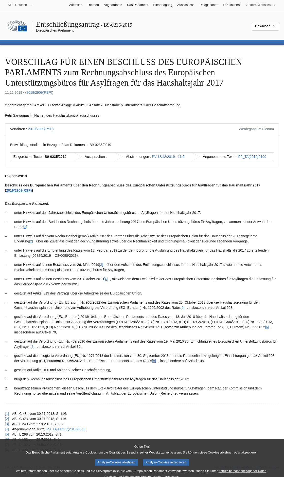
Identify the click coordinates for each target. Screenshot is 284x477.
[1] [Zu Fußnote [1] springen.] (25, 227)
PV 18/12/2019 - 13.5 (168, 157)
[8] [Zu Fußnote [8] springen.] (154, 361)
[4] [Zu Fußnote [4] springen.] (106, 279)
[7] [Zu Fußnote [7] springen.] (33, 347)
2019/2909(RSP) (39, 92)
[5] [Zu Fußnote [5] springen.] (183, 308)
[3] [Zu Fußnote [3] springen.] (101, 265)
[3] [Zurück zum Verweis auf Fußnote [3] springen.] (7, 424)
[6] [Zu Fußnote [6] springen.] (267, 327)
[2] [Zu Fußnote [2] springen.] (31, 241)
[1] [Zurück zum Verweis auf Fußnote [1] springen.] (7, 414)
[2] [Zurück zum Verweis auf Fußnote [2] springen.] (7, 419)
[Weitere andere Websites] (261, 5)
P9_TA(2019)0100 (252, 157)
